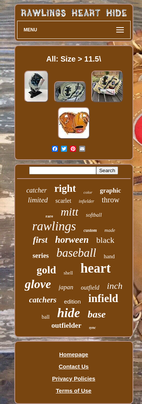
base (96, 314)
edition (72, 301)
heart (96, 268)
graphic (110, 190)
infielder (86, 201)
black (105, 240)
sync (92, 327)
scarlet (63, 200)
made (110, 230)
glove (38, 284)
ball (46, 317)
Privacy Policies (73, 378)
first (40, 240)
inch (114, 286)
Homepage (73, 354)
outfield (90, 287)
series (41, 255)
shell (68, 273)
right (65, 188)
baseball (76, 252)
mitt (69, 211)
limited (38, 200)
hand (109, 256)
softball (94, 215)
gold (46, 270)
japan (66, 287)
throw (111, 200)
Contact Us (74, 366)
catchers (42, 299)
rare (49, 216)
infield (103, 298)
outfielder (66, 325)
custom (90, 230)
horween (72, 239)
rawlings (54, 226)
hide (68, 313)
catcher (37, 190)
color (88, 192)
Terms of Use (74, 390)
